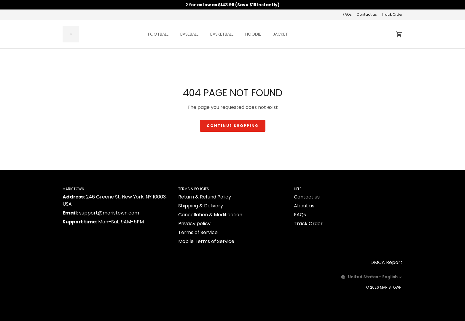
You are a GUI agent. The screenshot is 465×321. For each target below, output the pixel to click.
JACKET (280, 34)
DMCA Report (386, 262)
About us (304, 205)
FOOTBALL (158, 34)
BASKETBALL (221, 34)
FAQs (347, 14)
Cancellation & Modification (210, 214)
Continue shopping (233, 125)
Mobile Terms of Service (206, 241)
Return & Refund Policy (204, 196)
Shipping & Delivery (200, 205)
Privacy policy (194, 223)
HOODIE (253, 34)
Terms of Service (198, 232)
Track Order (392, 14)
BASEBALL (189, 34)
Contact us (366, 14)
